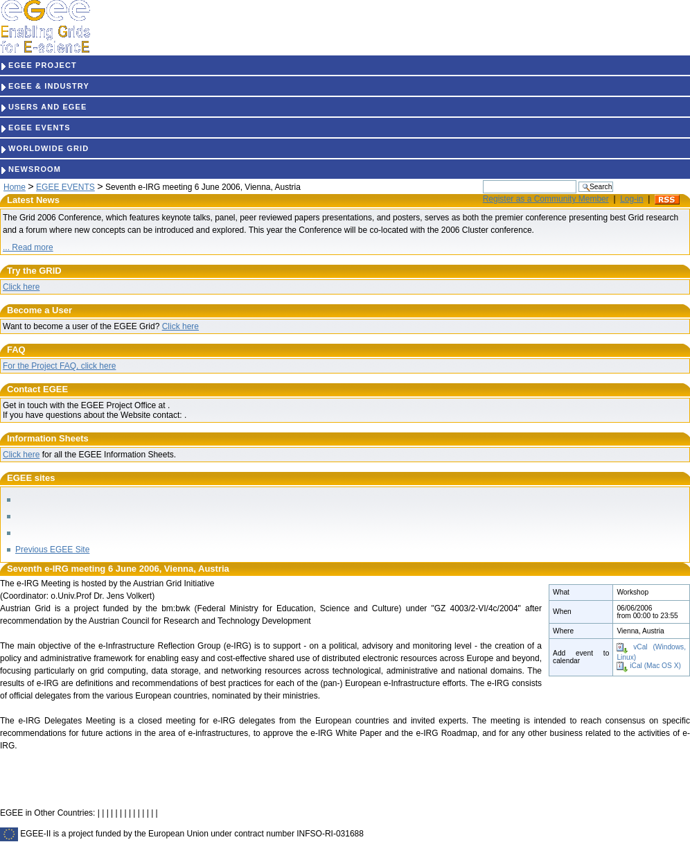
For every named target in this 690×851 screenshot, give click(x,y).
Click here (21, 287)
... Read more (28, 247)
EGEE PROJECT (38, 65)
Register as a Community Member (546, 199)
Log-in (631, 199)
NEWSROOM (30, 169)
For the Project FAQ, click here (59, 366)
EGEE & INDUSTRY (44, 86)
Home (14, 187)
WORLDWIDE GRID (44, 148)
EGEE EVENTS (35, 127)
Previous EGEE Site (52, 549)
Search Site (482, 179)
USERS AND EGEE (43, 107)
